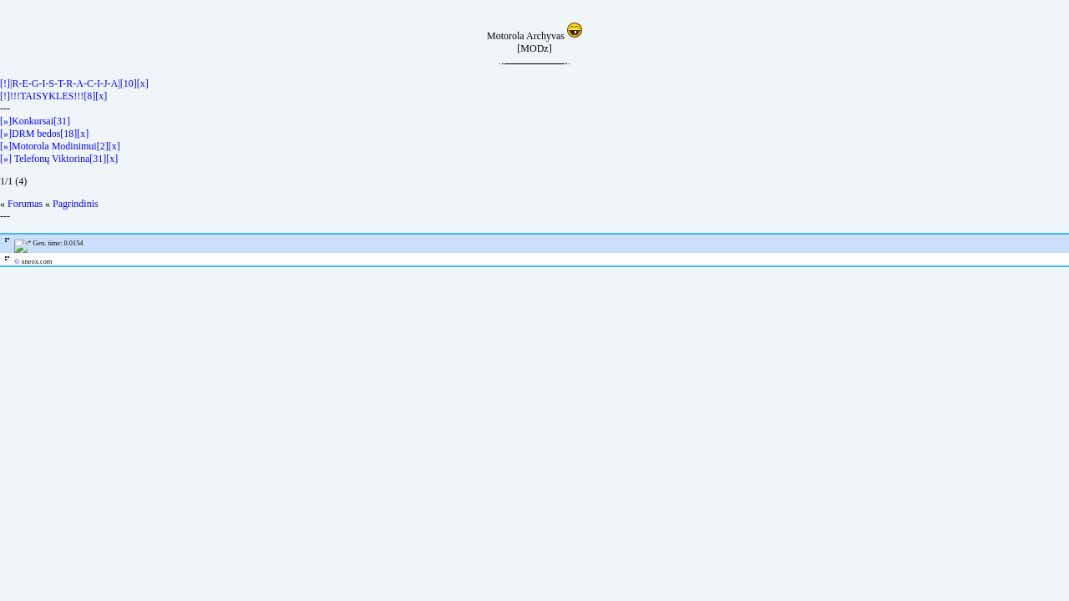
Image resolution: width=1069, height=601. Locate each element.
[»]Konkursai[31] (35, 121)
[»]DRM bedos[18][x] (44, 133)
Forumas (25, 204)
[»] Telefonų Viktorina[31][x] (59, 158)
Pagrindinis (76, 204)
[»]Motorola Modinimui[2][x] (60, 146)
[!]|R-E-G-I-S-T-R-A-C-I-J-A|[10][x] (74, 83)
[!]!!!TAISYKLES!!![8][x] (53, 96)
